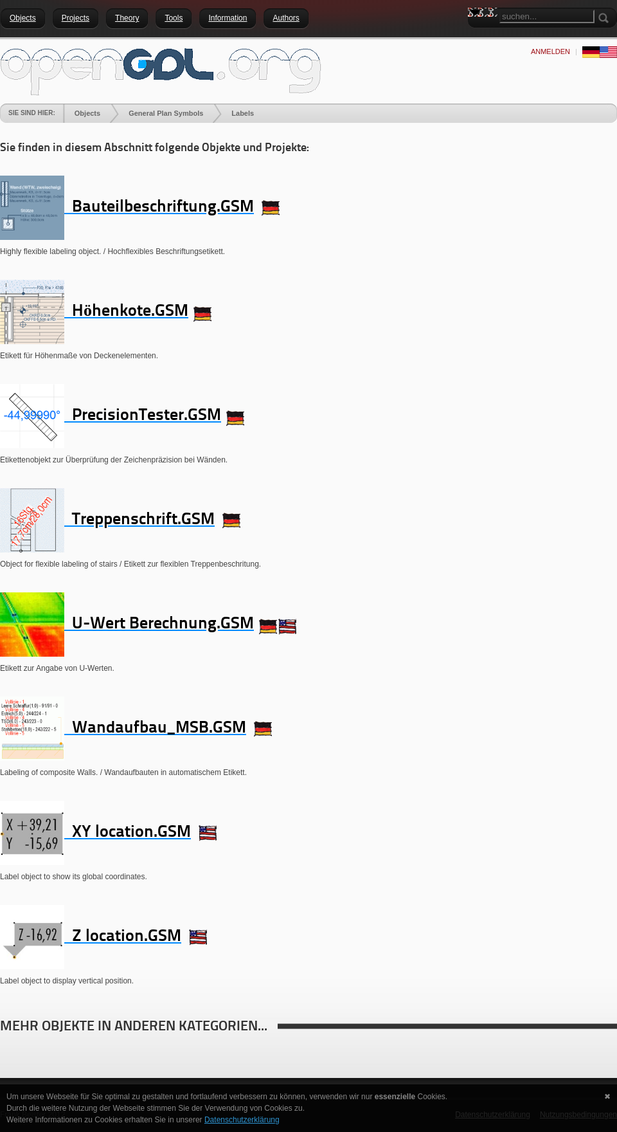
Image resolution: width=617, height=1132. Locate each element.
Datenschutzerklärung (242, 1119)
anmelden (550, 51)
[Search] (547, 16)
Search (477, 35)
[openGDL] (160, 70)
